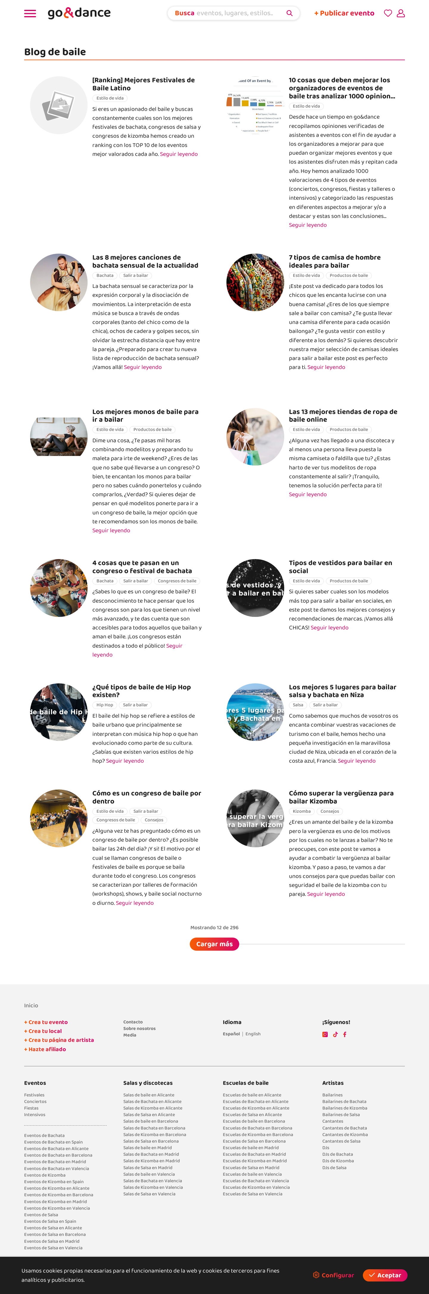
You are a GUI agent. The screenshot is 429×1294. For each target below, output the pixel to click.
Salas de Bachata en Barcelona (154, 1128)
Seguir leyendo (179, 154)
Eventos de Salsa (41, 1215)
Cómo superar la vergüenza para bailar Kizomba (341, 797)
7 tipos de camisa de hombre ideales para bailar (335, 261)
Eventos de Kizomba (45, 1175)
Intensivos (34, 1114)
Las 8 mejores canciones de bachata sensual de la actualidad (145, 261)
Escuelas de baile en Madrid (251, 1148)
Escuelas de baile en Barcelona (254, 1121)
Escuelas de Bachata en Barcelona (257, 1128)
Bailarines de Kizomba (344, 1108)
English (253, 1034)
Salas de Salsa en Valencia (149, 1194)
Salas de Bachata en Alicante (152, 1101)
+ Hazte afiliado (45, 1049)
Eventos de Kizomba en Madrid (55, 1201)
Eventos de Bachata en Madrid (55, 1162)
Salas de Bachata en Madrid (151, 1154)
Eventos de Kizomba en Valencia (57, 1208)
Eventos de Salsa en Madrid (52, 1241)
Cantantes (332, 1121)
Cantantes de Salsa (341, 1141)
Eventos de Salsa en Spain (50, 1221)
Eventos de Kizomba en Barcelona (58, 1195)
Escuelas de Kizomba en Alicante (256, 1108)
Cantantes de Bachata (344, 1128)
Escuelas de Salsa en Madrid (251, 1168)
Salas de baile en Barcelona (150, 1121)
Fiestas (31, 1108)
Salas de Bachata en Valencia (152, 1181)
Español (231, 1034)
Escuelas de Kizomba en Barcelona (258, 1134)
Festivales (34, 1095)
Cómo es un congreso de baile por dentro (146, 797)
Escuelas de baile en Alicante (252, 1095)
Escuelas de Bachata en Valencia (256, 1181)
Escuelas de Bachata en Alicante (255, 1101)
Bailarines (332, 1095)
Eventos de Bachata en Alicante (56, 1148)
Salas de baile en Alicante (148, 1095)
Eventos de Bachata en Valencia (56, 1168)
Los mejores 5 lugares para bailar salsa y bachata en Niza (343, 691)
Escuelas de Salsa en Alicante (252, 1114)
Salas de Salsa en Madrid (147, 1168)
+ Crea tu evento (46, 1022)
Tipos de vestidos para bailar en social (340, 567)
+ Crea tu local (43, 1031)
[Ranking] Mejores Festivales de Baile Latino (143, 84)
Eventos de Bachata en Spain (53, 1142)
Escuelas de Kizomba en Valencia (256, 1187)
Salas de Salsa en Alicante (149, 1114)
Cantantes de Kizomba (345, 1134)
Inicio (31, 1005)
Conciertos (35, 1101)
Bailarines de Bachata (344, 1101)
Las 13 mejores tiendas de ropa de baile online (343, 416)
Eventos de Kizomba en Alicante (56, 1188)
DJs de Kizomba (338, 1161)
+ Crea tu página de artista (59, 1040)
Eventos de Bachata (44, 1135)
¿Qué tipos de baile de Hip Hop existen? (141, 691)
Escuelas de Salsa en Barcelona (254, 1141)
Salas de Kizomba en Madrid (151, 1161)
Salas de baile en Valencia (149, 1174)
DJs (325, 1148)
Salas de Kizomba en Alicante (152, 1108)
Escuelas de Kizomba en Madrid (255, 1161)
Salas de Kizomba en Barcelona (154, 1134)
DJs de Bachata (337, 1154)
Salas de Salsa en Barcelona (151, 1141)
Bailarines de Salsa (341, 1114)
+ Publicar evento (344, 13)
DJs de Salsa (334, 1168)
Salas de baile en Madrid (147, 1148)
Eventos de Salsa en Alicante (53, 1228)
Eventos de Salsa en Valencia (53, 1248)
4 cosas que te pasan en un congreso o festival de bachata (142, 567)
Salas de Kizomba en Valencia (153, 1187)
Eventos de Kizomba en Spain (54, 1182)
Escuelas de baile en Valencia (252, 1174)
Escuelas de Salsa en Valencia (252, 1194)
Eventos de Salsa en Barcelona (55, 1234)
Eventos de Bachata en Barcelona (58, 1155)
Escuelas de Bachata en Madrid (254, 1154)
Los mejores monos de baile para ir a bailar (145, 416)
